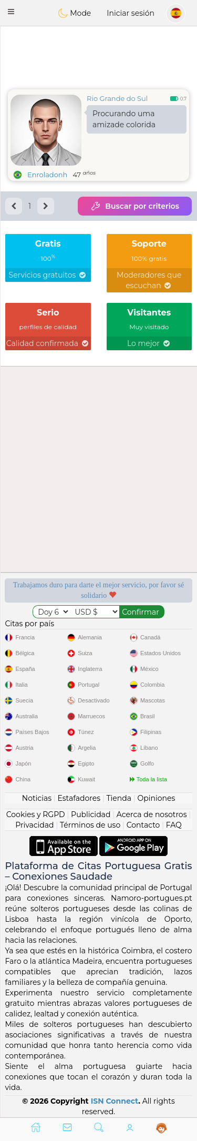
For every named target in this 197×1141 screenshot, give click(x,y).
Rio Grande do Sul (117, 98)
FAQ (174, 825)
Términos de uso (90, 825)
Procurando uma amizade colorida (123, 119)
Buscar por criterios (134, 206)
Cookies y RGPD (35, 814)
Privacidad (34, 825)
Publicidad (90, 814)
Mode (74, 13)
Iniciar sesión (130, 13)
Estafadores (78, 798)
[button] (11, 11)
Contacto (143, 825)
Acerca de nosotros (152, 814)
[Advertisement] (98, 55)
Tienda (119, 798)
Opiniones (156, 798)
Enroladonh (47, 174)
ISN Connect (115, 1101)
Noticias (36, 798)
